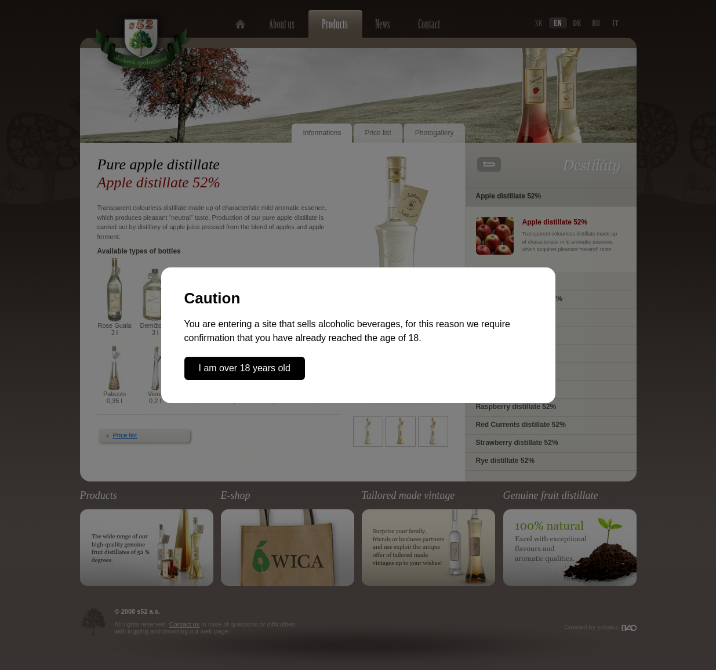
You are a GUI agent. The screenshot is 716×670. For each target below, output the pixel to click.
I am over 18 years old (244, 368)
